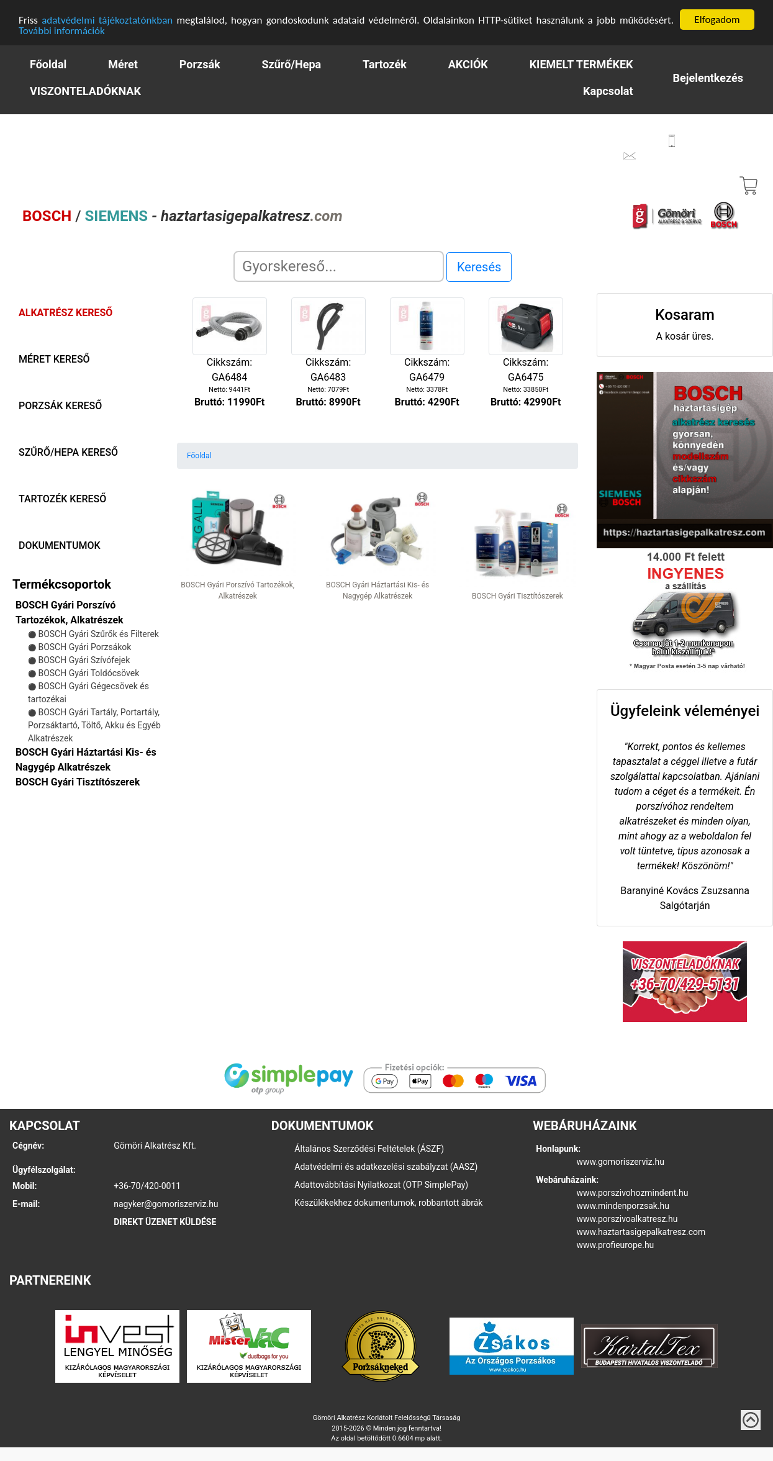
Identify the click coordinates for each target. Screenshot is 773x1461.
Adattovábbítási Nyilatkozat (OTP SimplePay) (381, 1184)
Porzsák (199, 63)
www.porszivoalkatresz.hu (627, 1218)
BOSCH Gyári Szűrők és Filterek (98, 633)
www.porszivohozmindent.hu (633, 1192)
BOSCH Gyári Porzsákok (84, 646)
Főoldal (48, 63)
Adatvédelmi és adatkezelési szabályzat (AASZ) (385, 1166)
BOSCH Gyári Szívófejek (84, 659)
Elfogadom (716, 18)
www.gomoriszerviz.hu (620, 1161)
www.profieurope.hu (615, 1244)
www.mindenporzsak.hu (623, 1205)
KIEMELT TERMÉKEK (581, 63)
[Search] (338, 265)
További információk (62, 30)
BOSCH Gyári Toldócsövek (88, 672)
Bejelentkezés (708, 77)
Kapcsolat (608, 90)
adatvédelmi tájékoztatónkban (107, 19)
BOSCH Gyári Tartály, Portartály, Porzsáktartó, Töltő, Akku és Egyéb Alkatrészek (94, 725)
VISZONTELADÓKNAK (85, 90)
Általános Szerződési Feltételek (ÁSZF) (369, 1148)
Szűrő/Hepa (292, 63)
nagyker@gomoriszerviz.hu (166, 1203)
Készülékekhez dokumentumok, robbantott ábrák (388, 1202)
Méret (123, 63)
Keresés (479, 266)
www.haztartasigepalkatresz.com (641, 1231)
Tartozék (385, 63)
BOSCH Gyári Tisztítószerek (78, 781)
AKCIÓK (468, 63)
